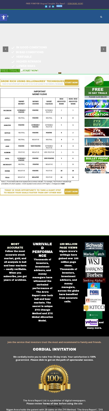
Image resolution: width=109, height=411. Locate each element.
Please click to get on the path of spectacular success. (62, 359)
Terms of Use (50, 403)
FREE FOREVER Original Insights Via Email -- (54, 4)
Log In (59, 6)
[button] (3, 17)
